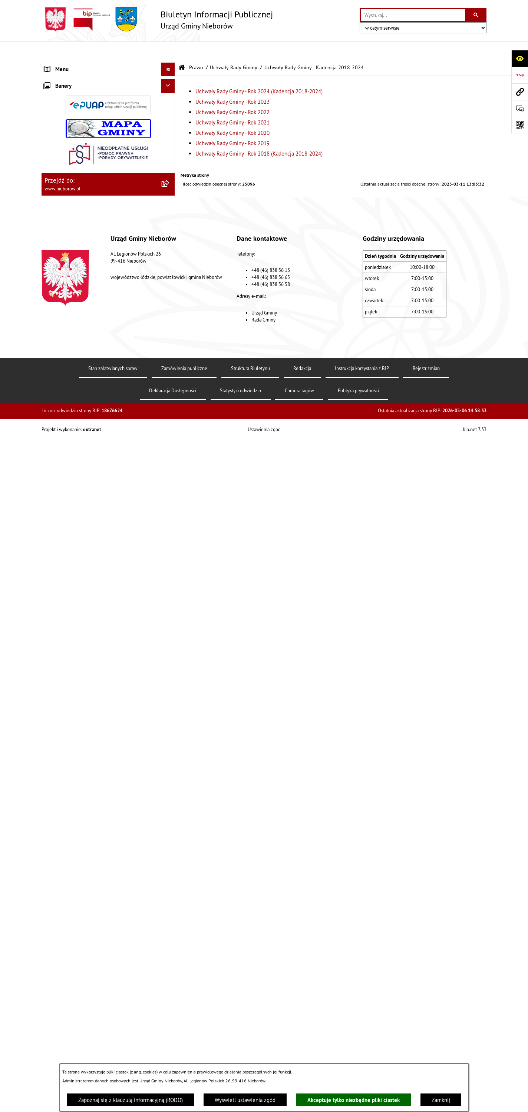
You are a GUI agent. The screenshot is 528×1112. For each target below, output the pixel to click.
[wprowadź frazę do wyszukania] (413, 15)
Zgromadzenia (60, 623)
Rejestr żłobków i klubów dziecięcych (88, 665)
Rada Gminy (263, 992)
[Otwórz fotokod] (519, 125)
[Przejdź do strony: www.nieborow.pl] (519, 91)
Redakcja (302, 1040)
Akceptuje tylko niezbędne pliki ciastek (353, 1099)
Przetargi (54, 176)
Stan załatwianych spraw (113, 1040)
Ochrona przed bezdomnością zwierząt (90, 539)
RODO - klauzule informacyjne (79, 720)
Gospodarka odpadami (70, 553)
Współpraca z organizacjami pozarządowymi (95, 609)
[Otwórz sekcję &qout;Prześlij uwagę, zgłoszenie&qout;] (519, 108)
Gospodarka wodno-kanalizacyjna (83, 567)
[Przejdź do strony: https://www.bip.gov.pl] (519, 75)
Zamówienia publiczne (184, 1040)
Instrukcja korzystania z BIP (362, 1040)
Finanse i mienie (63, 512)
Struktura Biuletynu (250, 1040)
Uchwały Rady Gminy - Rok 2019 (232, 124)
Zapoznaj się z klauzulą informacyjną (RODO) (130, 1099)
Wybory (53, 692)
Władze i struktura (65, 64)
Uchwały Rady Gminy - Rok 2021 (232, 103)
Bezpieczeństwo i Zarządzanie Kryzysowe (93, 595)
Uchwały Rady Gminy (233, 49)
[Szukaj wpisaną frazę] (476, 15)
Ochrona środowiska (68, 526)
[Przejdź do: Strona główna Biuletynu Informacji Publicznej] (181, 49)
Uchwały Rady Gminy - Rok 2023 (232, 83)
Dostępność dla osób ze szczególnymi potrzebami (88, 738)
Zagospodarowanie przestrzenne (82, 581)
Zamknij (441, 1099)
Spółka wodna (60, 706)
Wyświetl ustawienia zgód (245, 1099)
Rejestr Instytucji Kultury (73, 651)
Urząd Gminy (264, 985)
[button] (169, 65)
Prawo (51, 190)
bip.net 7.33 (474, 1101)
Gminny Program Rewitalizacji (79, 678)
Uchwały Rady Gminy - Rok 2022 (232, 93)
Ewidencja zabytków (68, 637)
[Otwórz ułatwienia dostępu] (519, 58)
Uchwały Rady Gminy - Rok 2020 (232, 114)
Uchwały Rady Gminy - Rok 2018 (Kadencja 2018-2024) (259, 135)
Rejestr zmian (426, 1040)
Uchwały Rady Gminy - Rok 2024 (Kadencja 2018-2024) (259, 72)
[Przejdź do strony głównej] (157, 19)
